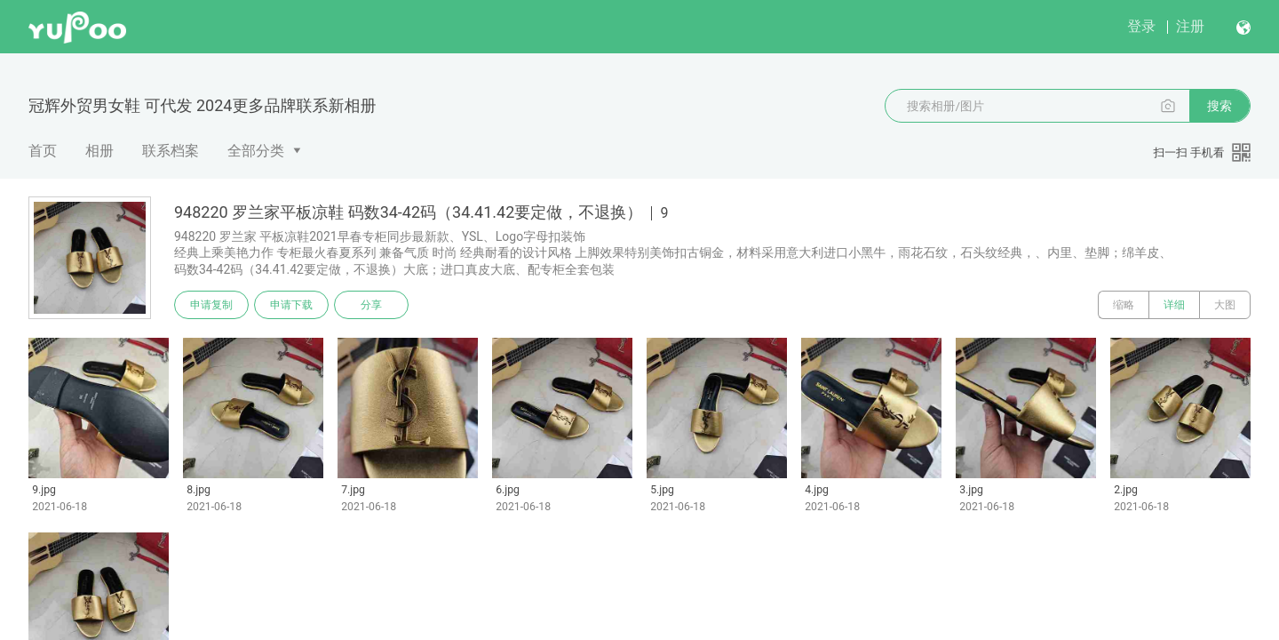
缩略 (1123, 305)
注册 (1190, 26)
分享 (371, 305)
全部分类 (255, 150)
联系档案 (170, 150)
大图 (1224, 305)
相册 (99, 150)
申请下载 (291, 305)
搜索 (1219, 106)
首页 (42, 150)
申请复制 (211, 305)
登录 (1141, 26)
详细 (1174, 305)
